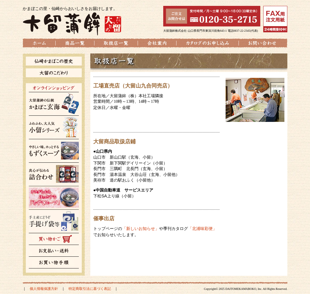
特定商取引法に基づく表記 (90, 289)
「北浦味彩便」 (202, 228)
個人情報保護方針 (44, 289)
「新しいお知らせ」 (140, 228)
